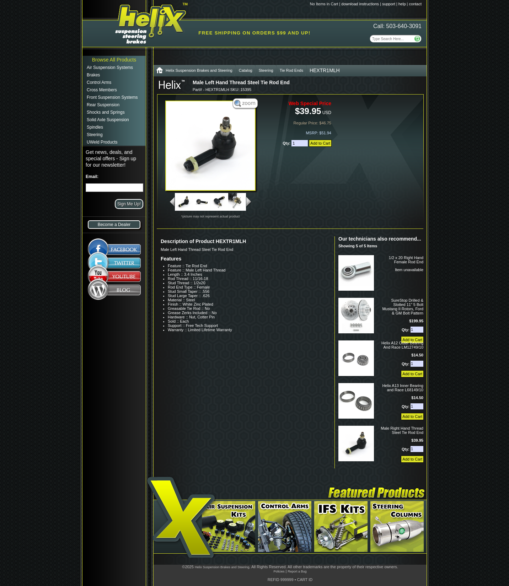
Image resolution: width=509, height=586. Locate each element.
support (388, 4)
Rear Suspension (103, 104)
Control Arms (99, 82)
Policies (278, 571)
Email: (92, 176)
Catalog (245, 70)
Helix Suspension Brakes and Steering (199, 70)
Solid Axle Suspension (108, 119)
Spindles (95, 127)
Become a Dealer (114, 224)
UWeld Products (102, 142)
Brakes (93, 74)
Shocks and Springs (106, 112)
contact (415, 4)
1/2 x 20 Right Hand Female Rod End (406, 260)
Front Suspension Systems (112, 97)
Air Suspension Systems (110, 67)
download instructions (360, 4)
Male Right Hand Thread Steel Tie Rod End (402, 430)
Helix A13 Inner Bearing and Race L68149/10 (402, 387)
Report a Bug (297, 571)
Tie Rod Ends (291, 70)
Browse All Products (114, 60)
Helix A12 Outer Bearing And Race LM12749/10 (402, 345)
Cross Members (102, 89)
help (402, 4)
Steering (95, 134)
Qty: (287, 143)
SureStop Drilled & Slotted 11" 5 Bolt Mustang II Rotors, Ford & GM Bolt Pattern (402, 306)
